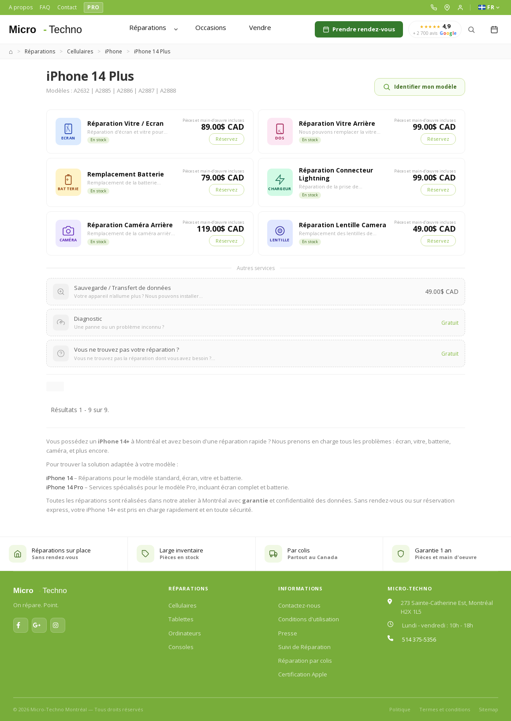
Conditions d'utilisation (308, 619)
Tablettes (181, 619)
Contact (67, 7)
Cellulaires (182, 605)
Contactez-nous (299, 605)
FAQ (45, 7)
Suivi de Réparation (304, 647)
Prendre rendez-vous (359, 29)
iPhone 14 (59, 478)
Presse (287, 633)
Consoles (181, 647)
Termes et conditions (444, 709)
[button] (434, 7)
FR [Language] (489, 7)
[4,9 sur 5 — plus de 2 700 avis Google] (435, 29)
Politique (399, 709)
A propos (21, 7)
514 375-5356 (419, 639)
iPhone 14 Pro (64, 487)
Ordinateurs (184, 633)
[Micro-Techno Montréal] (50, 29)
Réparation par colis (305, 661)
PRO (93, 7)
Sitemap (488, 709)
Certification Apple (302, 674)
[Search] (471, 30)
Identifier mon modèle (420, 87)
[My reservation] (494, 30)
